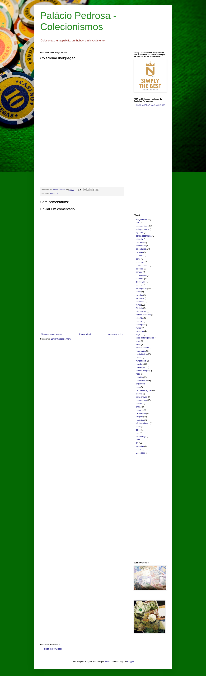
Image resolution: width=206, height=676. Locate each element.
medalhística (141, 354)
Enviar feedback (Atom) (61, 339)
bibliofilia (139, 239)
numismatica (141, 380)
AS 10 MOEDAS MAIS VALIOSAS (150, 105)
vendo (138, 449)
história (139, 321)
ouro (138, 387)
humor (52, 193)
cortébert (140, 279)
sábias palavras (142, 423)
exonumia (140, 298)
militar (138, 357)
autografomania (142, 229)
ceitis (138, 259)
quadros (139, 410)
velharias (140, 446)
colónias (139, 269)
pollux (107, 662)
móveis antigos (142, 371)
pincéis (139, 394)
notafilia (139, 377)
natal (138, 374)
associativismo (142, 226)
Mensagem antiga (115, 334)
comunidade (141, 275)
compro (139, 272)
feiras (138, 305)
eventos (139, 295)
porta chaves (141, 397)
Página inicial (85, 334)
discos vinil (140, 282)
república (140, 420)
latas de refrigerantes (145, 338)
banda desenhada (143, 236)
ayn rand (140, 232)
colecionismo (141, 265)
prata (138, 407)
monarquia (140, 367)
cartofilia (139, 255)
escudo (139, 285)
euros (138, 292)
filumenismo (141, 311)
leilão (138, 341)
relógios (139, 417)
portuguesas (141, 400)
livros (138, 344)
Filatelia (139, 308)
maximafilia (141, 351)
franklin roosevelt (143, 315)
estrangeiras (141, 288)
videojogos (140, 453)
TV (57, 193)
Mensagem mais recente (51, 334)
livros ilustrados (142, 348)
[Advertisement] (82, 306)
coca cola (140, 262)
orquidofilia (140, 384)
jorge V (139, 334)
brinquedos (140, 246)
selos (138, 430)
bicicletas (140, 242)
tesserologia (141, 436)
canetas (139, 252)
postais (139, 404)
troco (138, 440)
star (137, 433)
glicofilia (139, 318)
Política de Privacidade (52, 649)
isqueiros (140, 331)
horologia (140, 324)
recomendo (141, 413)
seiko (138, 427)
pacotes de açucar (144, 390)
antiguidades (141, 219)
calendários (141, 249)
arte (137, 223)
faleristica (140, 302)
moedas (139, 364)
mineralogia (141, 361)
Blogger (130, 662)
